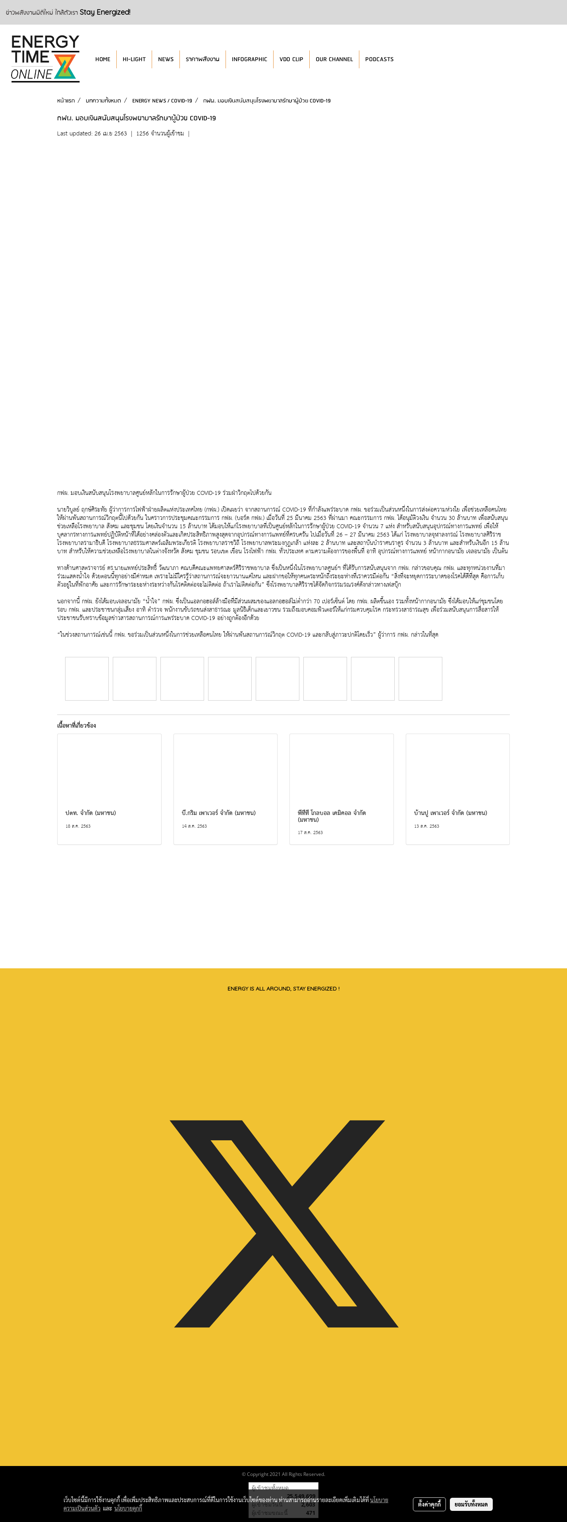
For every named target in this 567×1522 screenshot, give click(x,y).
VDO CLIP (291, 59)
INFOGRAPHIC (249, 59)
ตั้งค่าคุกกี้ (429, 1504)
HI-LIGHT (134, 59)
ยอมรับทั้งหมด (471, 1504)
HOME (102, 59)
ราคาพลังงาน (203, 59)
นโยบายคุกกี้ (128, 1508)
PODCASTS (379, 59)
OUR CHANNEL (334, 59)
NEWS (166, 59)
